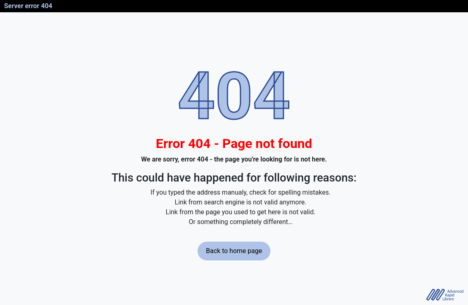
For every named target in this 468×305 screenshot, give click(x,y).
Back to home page (234, 251)
